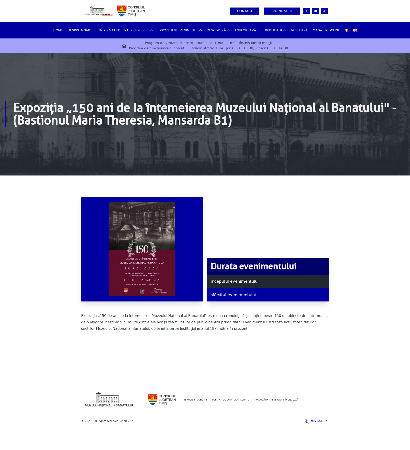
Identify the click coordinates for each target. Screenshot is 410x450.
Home (58, 30)
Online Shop (282, 11)
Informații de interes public (126, 30)
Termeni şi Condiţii (195, 400)
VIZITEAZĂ (299, 30)
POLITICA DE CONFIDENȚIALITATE (230, 400)
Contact (245, 11)
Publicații (275, 30)
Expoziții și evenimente (180, 30)
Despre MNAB (81, 30)
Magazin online (326, 30)
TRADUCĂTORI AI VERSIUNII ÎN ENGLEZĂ (276, 400)
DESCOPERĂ (218, 30)
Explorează (247, 30)
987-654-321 (320, 421)
